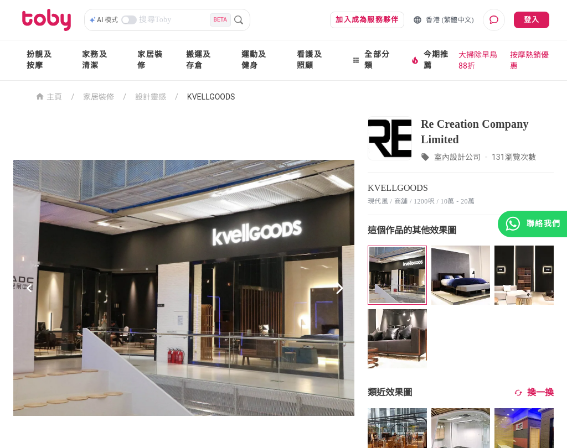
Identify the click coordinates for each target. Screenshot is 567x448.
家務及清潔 (94, 60)
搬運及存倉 (199, 60)
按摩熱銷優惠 (529, 60)
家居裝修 (150, 60)
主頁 (49, 96)
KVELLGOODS (211, 96)
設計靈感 (150, 96)
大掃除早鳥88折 (477, 60)
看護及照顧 (309, 60)
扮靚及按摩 (39, 60)
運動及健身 (254, 60)
